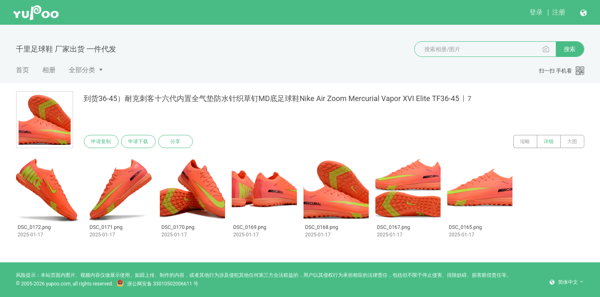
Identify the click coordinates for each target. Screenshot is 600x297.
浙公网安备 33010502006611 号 (157, 284)
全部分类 (82, 70)
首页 (22, 70)
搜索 (570, 49)
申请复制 (101, 141)
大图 (572, 141)
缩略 (525, 141)
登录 (536, 12)
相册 (49, 70)
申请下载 (138, 141)
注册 (558, 12)
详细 (549, 141)
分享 (175, 141)
